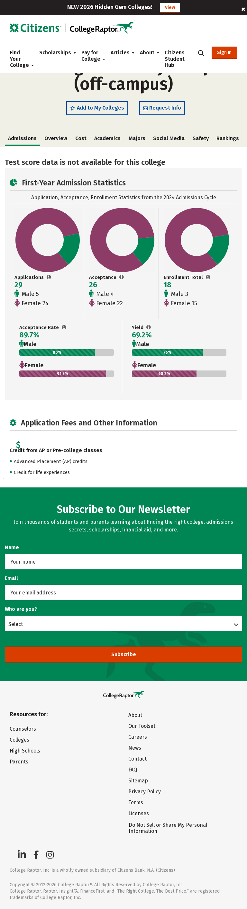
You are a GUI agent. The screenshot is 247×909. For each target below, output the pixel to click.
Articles (120, 52)
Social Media (169, 138)
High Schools (25, 751)
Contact (137, 759)
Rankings (227, 138)
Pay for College (90, 55)
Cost (81, 138)
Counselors (23, 729)
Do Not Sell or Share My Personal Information (168, 828)
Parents (19, 762)
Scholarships (55, 52)
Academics (107, 138)
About (147, 52)
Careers (137, 737)
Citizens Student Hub (175, 58)
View (170, 7)
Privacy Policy (144, 792)
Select (15, 624)
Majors (137, 138)
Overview (55, 138)
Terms (135, 802)
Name (12, 547)
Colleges (19, 740)
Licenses (138, 813)
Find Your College (19, 58)
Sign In (224, 52)
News (134, 748)
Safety (201, 138)
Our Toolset (141, 726)
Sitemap (138, 781)
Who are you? (21, 609)
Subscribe (123, 654)
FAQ (132, 770)
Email (11, 578)
